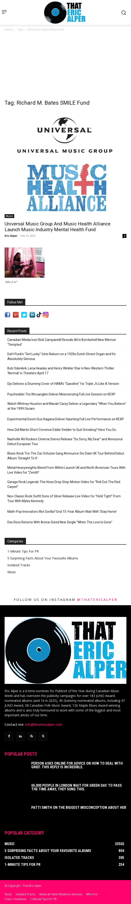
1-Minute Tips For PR (23, 551)
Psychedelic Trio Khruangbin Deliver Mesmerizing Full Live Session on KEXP (61, 394)
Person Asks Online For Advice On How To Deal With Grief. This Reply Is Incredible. (77, 765)
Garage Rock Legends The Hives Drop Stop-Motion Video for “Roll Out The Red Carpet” (63, 484)
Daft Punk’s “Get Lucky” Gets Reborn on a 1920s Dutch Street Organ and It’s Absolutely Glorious (61, 356)
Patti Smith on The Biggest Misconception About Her (78, 807)
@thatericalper (97, 599)
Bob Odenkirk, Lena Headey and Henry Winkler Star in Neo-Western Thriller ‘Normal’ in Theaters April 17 (60, 370)
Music (9, 216)
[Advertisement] (65, 67)
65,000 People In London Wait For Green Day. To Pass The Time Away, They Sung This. (76, 787)
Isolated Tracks (18, 565)
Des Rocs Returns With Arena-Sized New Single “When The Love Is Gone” (59, 522)
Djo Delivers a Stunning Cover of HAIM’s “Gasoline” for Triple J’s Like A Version (63, 384)
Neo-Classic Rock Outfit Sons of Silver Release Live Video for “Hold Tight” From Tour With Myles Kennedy (64, 498)
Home (9, 30)
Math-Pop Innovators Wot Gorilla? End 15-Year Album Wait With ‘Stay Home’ (62, 511)
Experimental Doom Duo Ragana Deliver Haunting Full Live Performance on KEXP (65, 419)
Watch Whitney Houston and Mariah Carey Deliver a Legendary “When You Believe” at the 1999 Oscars (66, 406)
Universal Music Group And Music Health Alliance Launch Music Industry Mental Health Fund (58, 226)
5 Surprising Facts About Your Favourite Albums (42, 558)
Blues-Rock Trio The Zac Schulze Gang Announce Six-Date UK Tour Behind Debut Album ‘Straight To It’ (65, 456)
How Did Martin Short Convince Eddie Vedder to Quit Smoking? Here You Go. (62, 430)
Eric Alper (11, 235)
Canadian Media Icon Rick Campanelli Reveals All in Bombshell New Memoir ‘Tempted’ (61, 342)
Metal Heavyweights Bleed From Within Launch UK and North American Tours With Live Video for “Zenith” (66, 470)
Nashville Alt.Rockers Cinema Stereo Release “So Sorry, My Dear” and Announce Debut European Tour (65, 441)
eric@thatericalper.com (43, 725)
